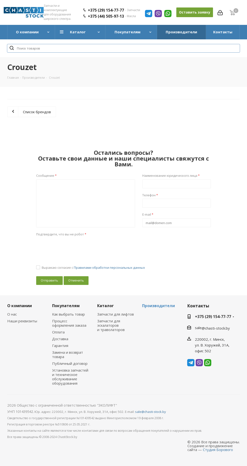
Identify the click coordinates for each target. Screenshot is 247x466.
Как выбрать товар (68, 314)
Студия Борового (218, 449)
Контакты (198, 306)
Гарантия (60, 345)
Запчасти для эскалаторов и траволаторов (111, 325)
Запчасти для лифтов (115, 314)
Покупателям (66, 305)
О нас (12, 314)
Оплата (58, 332)
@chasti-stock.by (216, 328)
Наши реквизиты (22, 320)
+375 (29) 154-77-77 (213, 316)
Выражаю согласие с (93, 267)
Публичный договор (70, 363)
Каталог (105, 305)
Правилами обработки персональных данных (109, 267)
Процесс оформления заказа (69, 323)
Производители (158, 305)
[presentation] (73, 247)
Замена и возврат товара (67, 354)
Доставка (60, 338)
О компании (19, 305)
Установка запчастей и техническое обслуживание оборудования (70, 377)
